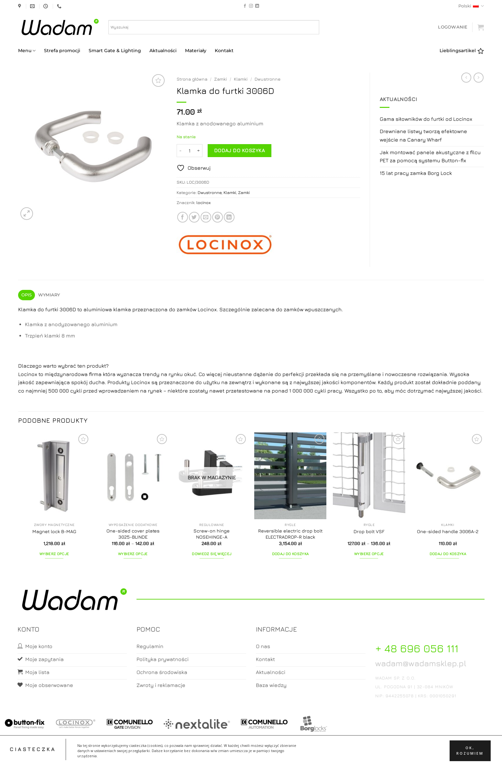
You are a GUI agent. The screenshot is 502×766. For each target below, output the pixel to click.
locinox (203, 202)
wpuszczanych (323, 309)
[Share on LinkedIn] (229, 217)
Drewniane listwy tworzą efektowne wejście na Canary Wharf (423, 135)
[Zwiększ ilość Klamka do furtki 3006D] (198, 150)
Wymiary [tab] (49, 294)
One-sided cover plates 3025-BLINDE (132, 534)
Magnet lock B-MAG (54, 531)
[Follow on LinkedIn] (257, 6)
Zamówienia (277, 755)
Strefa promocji (62, 50)
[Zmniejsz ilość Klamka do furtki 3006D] (180, 150)
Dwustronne (267, 79)
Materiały (195, 50)
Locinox (28, 374)
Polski (471, 6)
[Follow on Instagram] (251, 6)
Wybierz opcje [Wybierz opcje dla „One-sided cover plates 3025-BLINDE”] (133, 554)
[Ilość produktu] (189, 150)
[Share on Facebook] (182, 217)
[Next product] (466, 78)
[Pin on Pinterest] (217, 217)
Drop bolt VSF (369, 531)
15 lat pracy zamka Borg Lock (416, 173)
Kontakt (224, 50)
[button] (452, 27)
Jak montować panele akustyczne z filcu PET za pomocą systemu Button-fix (430, 156)
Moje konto (225, 755)
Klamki (241, 79)
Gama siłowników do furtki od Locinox (426, 119)
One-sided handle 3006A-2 (447, 531)
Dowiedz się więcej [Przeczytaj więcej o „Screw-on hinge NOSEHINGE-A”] (211, 554)
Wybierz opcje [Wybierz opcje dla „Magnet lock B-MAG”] (54, 554)
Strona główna (192, 79)
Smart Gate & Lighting (115, 50)
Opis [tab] (26, 294)
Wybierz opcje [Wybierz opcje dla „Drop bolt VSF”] (369, 554)
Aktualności (163, 50)
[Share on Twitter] (194, 217)
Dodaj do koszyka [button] (290, 554)
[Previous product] (479, 78)
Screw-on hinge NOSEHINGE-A (211, 534)
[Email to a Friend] (206, 217)
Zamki (220, 79)
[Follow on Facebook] (245, 6)
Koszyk (251, 755)
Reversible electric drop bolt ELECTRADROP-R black (290, 534)
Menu (27, 51)
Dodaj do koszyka (239, 150)
